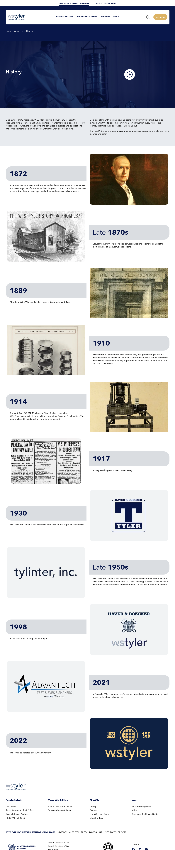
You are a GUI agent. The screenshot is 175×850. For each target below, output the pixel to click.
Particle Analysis (13, 789)
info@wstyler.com (115, 822)
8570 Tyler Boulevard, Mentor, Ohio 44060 (30, 822)
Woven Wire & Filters (58, 789)
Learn (134, 789)
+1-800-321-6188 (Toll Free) (72, 822)
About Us (94, 789)
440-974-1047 (95, 822)
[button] (64, 17)
